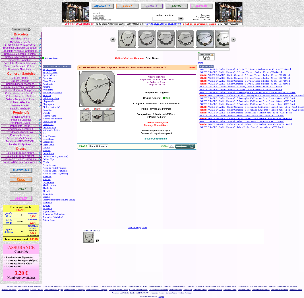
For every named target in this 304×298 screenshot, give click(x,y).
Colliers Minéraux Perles (20, 96)
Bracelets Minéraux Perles (20, 57)
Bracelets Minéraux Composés (20, 50)
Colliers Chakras (20, 80)
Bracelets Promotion (19, 60)
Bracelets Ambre (20, 38)
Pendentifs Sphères (20, 144)
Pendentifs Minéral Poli (20, 132)
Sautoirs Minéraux (20, 108)
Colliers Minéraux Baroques (20, 87)
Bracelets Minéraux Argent (20, 44)
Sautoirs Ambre (20, 105)
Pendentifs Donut (20, 125)
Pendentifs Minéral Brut (20, 129)
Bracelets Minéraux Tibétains (20, 63)
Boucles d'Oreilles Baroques (20, 159)
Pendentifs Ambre (20, 116)
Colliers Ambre (20, 77)
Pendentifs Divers (20, 122)
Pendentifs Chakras (20, 119)
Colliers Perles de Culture (19, 99)
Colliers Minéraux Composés (20, 90)
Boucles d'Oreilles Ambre (20, 152)
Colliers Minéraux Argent (20, 84)
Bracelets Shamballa (19, 69)
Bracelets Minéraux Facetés (20, 53)
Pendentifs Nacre (20, 135)
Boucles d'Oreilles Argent (20, 156)
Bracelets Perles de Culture (19, 66)
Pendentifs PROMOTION (20, 141)
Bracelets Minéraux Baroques (20, 47)
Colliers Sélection (20, 102)
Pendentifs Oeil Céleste (20, 138)
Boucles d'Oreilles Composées (20, 162)
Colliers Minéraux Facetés (20, 93)
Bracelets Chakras (19, 41)
